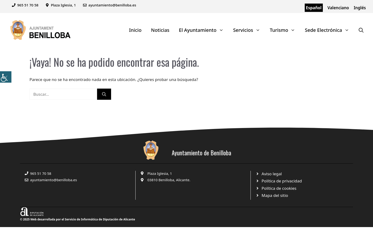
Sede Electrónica (329, 30)
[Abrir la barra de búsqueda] (361, 30)
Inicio (135, 30)
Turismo (285, 30)
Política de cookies (279, 188)
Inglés (360, 7)
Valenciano (338, 7)
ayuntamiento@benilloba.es (112, 5)
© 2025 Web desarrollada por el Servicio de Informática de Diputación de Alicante (77, 219)
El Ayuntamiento (203, 30)
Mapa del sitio (275, 195)
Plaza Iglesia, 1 (159, 173)
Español (314, 7)
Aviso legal (272, 173)
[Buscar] (104, 94)
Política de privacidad (282, 181)
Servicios (249, 30)
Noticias (160, 30)
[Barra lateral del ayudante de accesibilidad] (5, 77)
